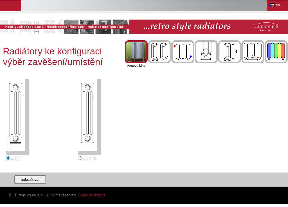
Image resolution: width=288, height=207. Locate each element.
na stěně (89, 158)
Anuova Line (136, 53)
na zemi (16, 158)
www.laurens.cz (92, 195)
